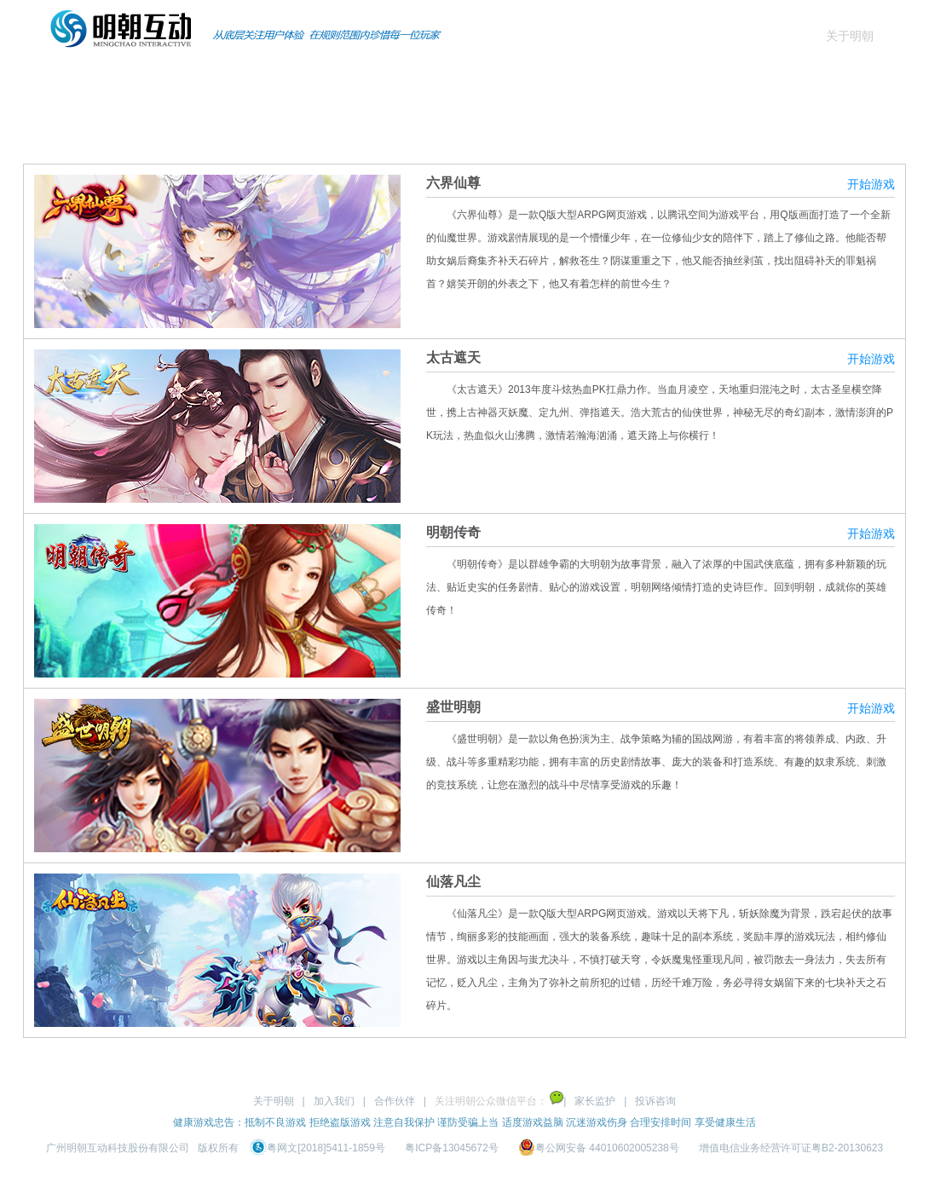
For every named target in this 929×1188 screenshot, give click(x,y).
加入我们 (334, 1101)
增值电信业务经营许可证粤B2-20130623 (791, 1148)
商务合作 (504, 80)
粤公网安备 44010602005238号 (600, 1148)
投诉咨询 (655, 1101)
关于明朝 (850, 36)
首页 (75, 80)
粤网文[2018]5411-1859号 (319, 1148)
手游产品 (182, 80)
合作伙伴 (394, 1101)
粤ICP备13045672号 (451, 1148)
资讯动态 (397, 80)
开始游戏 (871, 184)
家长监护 (594, 1101)
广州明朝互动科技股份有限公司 (117, 1148)
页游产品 (290, 80)
